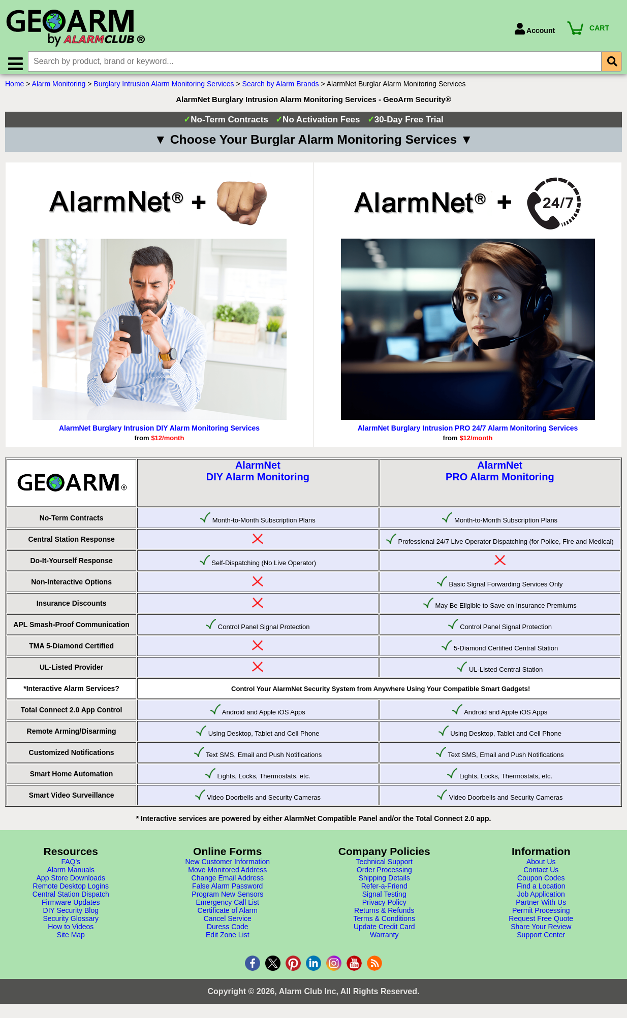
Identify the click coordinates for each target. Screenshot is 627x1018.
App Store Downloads (71, 882)
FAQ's (70, 866)
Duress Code (227, 931)
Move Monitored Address (227, 874)
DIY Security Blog (71, 914)
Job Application (541, 898)
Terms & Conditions (384, 922)
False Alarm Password (227, 890)
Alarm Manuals (71, 874)
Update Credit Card (384, 931)
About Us (541, 866)
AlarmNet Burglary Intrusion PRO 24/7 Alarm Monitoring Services (468, 432)
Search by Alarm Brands (280, 88)
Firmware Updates (71, 906)
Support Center (541, 939)
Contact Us (540, 874)
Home (14, 88)
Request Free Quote (541, 922)
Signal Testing (384, 898)
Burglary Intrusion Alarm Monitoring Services (163, 88)
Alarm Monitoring (59, 88)
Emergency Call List (228, 906)
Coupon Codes (541, 882)
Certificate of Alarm (228, 914)
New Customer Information (227, 866)
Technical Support (384, 866)
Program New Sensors (227, 898)
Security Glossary (71, 922)
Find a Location (541, 890)
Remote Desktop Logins (71, 890)
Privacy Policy (384, 906)
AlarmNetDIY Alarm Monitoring (257, 475)
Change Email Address (228, 882)
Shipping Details (384, 882)
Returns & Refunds (384, 914)
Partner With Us (541, 906)
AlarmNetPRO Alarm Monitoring (500, 475)
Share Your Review (541, 931)
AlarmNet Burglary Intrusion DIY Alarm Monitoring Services (159, 432)
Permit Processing (541, 914)
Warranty (384, 939)
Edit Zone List (227, 939)
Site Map (71, 939)
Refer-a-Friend (384, 890)
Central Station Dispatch (71, 898)
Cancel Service (228, 922)
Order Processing (384, 874)
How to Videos (70, 931)
